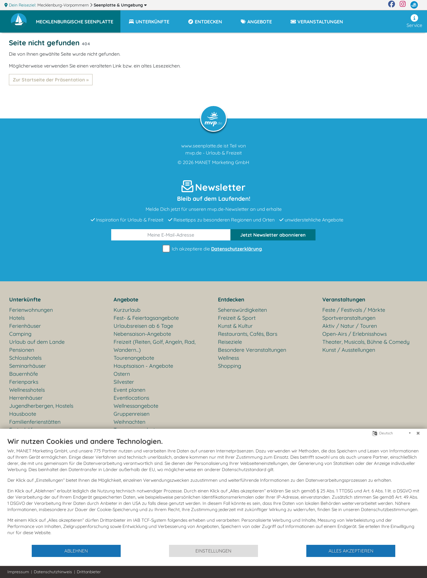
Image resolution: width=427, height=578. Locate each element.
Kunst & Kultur (235, 325)
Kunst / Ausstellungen (348, 349)
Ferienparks (23, 381)
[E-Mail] (171, 234)
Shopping (229, 365)
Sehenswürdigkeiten (242, 309)
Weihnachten (129, 421)
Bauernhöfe (23, 373)
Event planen (129, 389)
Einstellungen (213, 551)
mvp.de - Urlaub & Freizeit (213, 153)
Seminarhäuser (27, 365)
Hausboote (22, 413)
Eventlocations (131, 397)
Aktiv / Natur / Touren (349, 325)
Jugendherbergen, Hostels (41, 405)
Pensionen (21, 349)
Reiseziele (230, 341)
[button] (78, 19)
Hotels (17, 317)
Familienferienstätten (34, 421)
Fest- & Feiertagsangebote (146, 317)
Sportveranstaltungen (348, 317)
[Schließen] (418, 433)
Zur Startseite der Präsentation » (51, 80)
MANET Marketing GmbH (222, 162)
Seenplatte (120, 5)
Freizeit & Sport (237, 317)
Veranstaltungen (343, 299)
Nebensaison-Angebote (142, 333)
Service (414, 21)
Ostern (122, 373)
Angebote (126, 299)
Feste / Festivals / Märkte (353, 309)
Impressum (18, 571)
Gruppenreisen (131, 413)
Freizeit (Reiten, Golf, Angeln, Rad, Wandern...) (154, 345)
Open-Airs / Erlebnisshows (354, 333)
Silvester (124, 381)
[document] (213, 490)
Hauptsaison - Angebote (143, 365)
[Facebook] (391, 5)
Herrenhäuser (26, 397)
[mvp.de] (414, 5)
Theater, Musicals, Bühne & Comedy (366, 341)
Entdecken (231, 299)
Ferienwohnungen (31, 309)
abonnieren (273, 234)
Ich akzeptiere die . (213, 249)
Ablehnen (76, 551)
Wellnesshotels (27, 389)
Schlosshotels (25, 357)
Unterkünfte (25, 299)
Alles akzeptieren (351, 551)
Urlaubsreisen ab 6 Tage (143, 325)
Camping (20, 333)
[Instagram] (403, 5)
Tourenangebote (134, 357)
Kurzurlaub (127, 309)
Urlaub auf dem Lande (37, 341)
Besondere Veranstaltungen (252, 349)
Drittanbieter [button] (89, 571)
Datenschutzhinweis (53, 571)
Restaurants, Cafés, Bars (247, 333)
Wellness (228, 357)
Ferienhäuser (25, 325)
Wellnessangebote (136, 405)
